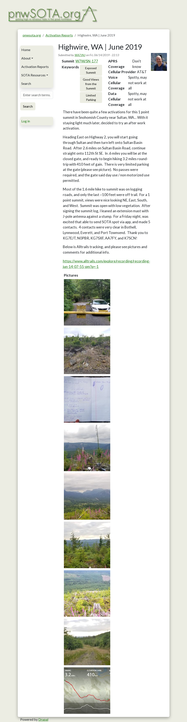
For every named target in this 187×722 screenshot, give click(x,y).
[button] (87, 302)
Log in (25, 121)
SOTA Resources (33, 75)
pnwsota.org (32, 35)
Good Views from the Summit (91, 84)
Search (26, 83)
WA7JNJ (80, 55)
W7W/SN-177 (86, 61)
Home (25, 50)
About (26, 58)
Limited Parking (91, 97)
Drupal (43, 719)
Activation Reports (59, 35)
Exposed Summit (91, 70)
